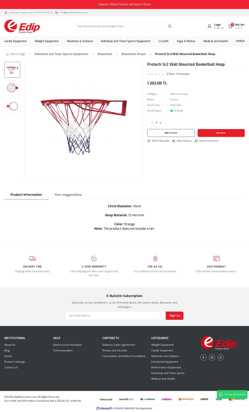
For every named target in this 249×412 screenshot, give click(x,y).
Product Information (26, 196)
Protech (174, 100)
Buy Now (221, 133)
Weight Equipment (162, 345)
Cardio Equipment (162, 351)
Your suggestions (68, 196)
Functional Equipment (164, 362)
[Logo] (22, 27)
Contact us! (11, 368)
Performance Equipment (166, 368)
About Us (9, 345)
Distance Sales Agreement (118, 345)
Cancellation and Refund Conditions (124, 357)
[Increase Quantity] (162, 123)
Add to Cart (171, 133)
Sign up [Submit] (174, 316)
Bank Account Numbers (67, 345)
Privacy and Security (114, 351)
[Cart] (236, 27)
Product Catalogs (14, 362)
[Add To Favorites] (158, 142)
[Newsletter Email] (124, 317)
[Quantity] (156, 123)
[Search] (124, 27)
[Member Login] (215, 27)
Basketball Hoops (180, 95)
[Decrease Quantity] (150, 123)
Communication (63, 351)
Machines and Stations (165, 357)
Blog (7, 351)
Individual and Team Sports (168, 374)
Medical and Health (163, 379)
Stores (8, 357)
